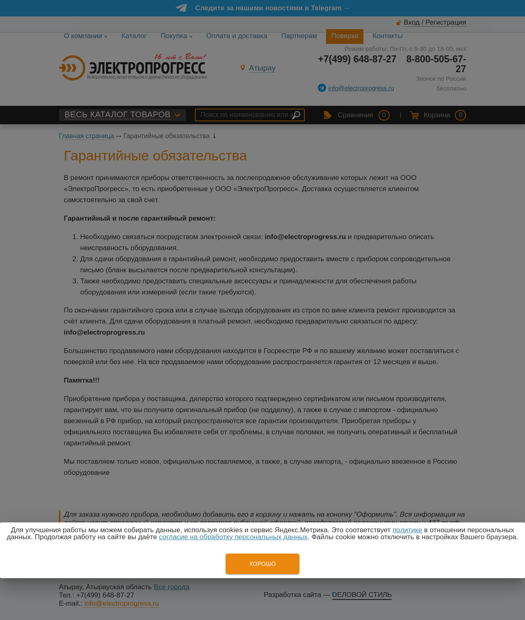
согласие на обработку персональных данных (233, 537)
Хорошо (262, 564)
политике (407, 530)
